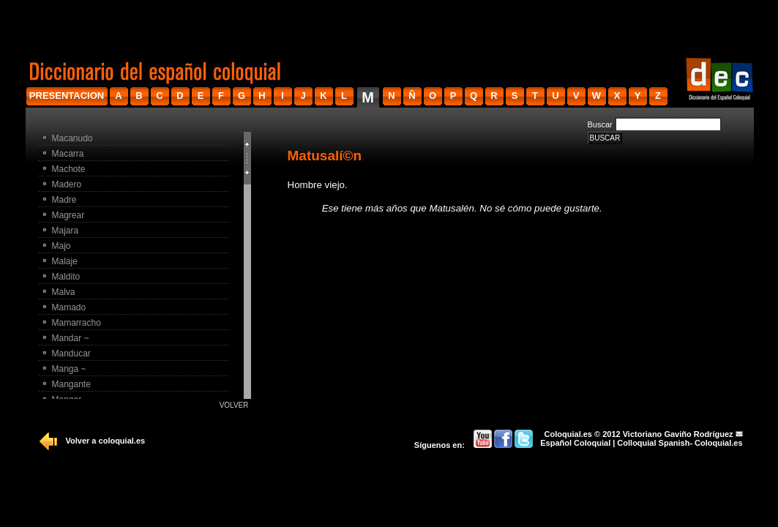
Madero (67, 184)
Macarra (68, 154)
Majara (65, 230)
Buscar (600, 124)
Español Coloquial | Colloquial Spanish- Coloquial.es (641, 442)
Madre (64, 200)
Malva (63, 292)
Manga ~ (69, 369)
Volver (234, 405)
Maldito (66, 277)
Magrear (68, 215)
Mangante (71, 384)
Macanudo (72, 138)
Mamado (69, 307)
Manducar (71, 353)
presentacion (66, 95)
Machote (69, 169)
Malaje (65, 261)
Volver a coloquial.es (106, 440)
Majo (61, 246)
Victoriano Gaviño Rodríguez (678, 434)
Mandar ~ (70, 338)
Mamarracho (76, 323)
